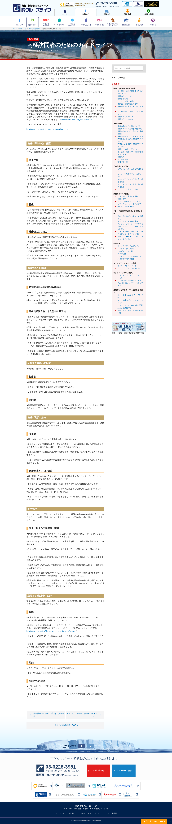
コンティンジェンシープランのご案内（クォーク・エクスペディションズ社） (130, 226)
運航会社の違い (123, 99)
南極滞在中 (122, 199)
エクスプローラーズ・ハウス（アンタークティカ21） (130, 238)
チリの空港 (122, 254)
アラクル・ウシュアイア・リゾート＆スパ (130, 276)
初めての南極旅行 (34, 29)
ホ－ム (15, 29)
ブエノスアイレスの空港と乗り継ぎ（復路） (130, 185)
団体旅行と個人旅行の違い (128, 104)
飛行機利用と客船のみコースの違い (130, 107)
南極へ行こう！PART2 (126, 119)
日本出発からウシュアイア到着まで (130, 170)
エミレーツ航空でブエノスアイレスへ (130, 175)
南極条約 (121, 157)
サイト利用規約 (112, 813)
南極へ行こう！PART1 (126, 117)
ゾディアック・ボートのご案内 (129, 204)
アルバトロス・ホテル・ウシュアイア (130, 284)
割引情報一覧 (123, 162)
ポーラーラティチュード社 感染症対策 (131, 311)
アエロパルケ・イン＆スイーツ (129, 268)
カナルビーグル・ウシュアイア (129, 280)
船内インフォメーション (127, 207)
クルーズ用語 (123, 159)
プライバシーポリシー (96, 813)
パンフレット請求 (124, 771)
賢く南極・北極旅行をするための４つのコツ (130, 92)
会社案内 (71, 813)
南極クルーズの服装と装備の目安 (130, 129)
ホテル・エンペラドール (127, 266)
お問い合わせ (98, 771)
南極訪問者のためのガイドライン (130, 136)
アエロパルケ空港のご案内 (128, 189)
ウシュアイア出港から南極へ (129, 196)
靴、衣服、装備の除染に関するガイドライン (130, 153)
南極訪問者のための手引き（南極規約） (130, 132)
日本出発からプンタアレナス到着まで (130, 217)
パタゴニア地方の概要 (126, 259)
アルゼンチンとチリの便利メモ (129, 256)
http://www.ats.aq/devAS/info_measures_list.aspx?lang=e (51, 631)
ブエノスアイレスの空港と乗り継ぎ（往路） (130, 180)
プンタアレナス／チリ (126, 249)
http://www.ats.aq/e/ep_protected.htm (76, 119)
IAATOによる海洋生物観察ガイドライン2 (130, 145)
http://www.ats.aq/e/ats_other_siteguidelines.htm (47, 129)
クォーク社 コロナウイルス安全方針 (131, 296)
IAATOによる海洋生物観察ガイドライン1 (130, 140)
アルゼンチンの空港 (125, 251)
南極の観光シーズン (125, 96)
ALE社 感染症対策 (124, 308)
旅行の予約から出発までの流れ (129, 126)
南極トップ (22, 29)
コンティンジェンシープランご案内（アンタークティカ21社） (130, 232)
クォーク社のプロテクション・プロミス (130, 301)
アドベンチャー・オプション (129, 201)
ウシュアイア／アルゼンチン (129, 246)
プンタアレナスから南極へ (128, 221)
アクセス (82, 813)
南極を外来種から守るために (129, 149)
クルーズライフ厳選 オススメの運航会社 (131, 113)
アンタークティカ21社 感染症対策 (131, 305)
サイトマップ (60, 813)
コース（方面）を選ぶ (126, 101)
